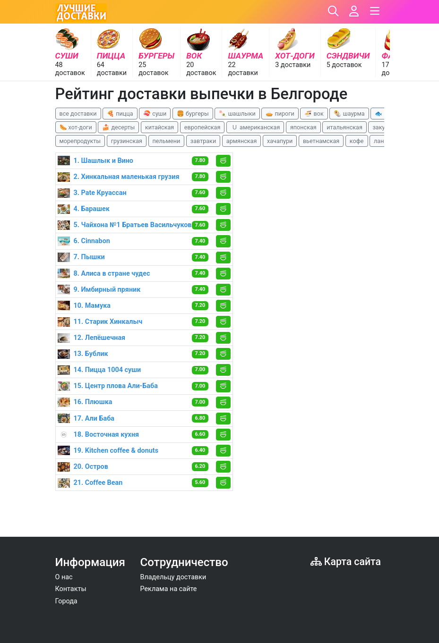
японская (303, 127)
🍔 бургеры (193, 113)
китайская (159, 127)
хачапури (280, 140)
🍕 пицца (120, 113)
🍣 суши (154, 113)
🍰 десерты (118, 127)
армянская (241, 140)
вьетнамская (321, 140)
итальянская (344, 127)
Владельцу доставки (173, 577)
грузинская (126, 140)
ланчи (382, 140)
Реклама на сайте (168, 589)
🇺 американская (255, 127)
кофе (357, 140)
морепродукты (80, 140)
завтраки (203, 140)
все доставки (78, 113)
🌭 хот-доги (76, 127)
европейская (202, 127)
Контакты (70, 589)
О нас (64, 577)
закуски (383, 127)
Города (66, 601)
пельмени (167, 140)
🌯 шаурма (349, 113)
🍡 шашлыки (237, 113)
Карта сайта (345, 561)
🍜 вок (313, 113)
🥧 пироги (280, 113)
